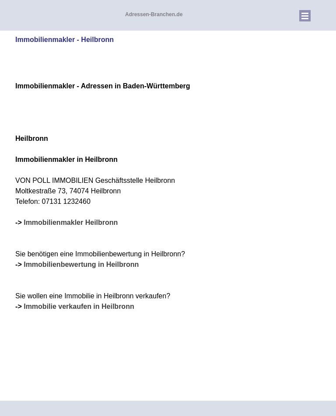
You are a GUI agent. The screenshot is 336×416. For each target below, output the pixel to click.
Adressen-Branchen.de (153, 14)
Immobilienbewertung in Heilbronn (81, 264)
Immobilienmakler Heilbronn (71, 222)
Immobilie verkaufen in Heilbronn (79, 306)
